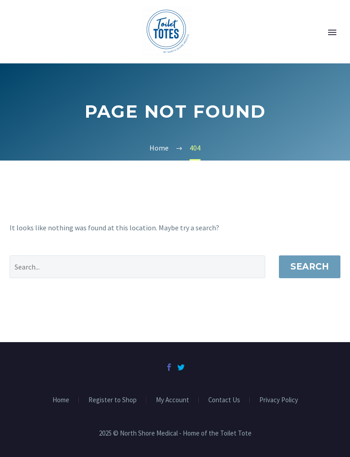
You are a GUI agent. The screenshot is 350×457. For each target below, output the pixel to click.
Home (60, 400)
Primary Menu (332, 32)
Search (309, 266)
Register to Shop (112, 400)
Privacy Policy (278, 400)
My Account (172, 400)
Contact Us (224, 400)
